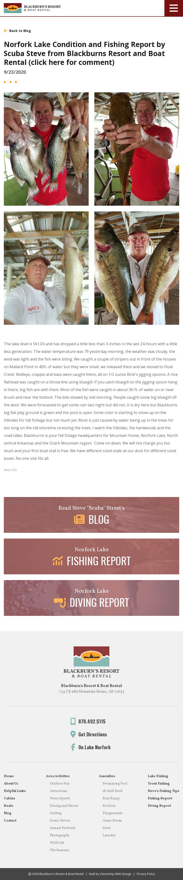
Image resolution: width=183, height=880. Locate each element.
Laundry (109, 835)
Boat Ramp (111, 798)
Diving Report (159, 806)
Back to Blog (17, 30)
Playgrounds (112, 813)
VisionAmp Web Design (115, 874)
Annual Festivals (63, 828)
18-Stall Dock (112, 791)
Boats (8, 806)
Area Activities (58, 776)
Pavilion (109, 806)
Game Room (112, 820)
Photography (60, 835)
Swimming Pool (115, 783)
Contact (10, 820)
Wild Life (57, 843)
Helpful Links (15, 791)
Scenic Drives (60, 820)
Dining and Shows (64, 806)
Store (107, 828)
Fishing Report (160, 798)
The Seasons (59, 850)
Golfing (56, 813)
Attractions (58, 791)
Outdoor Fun (60, 783)
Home (9, 776)
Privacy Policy (146, 874)
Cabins (9, 798)
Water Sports (60, 798)
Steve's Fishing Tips (163, 791)
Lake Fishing (158, 776)
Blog (7, 813)
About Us (11, 783)
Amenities (107, 776)
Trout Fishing (159, 783)
